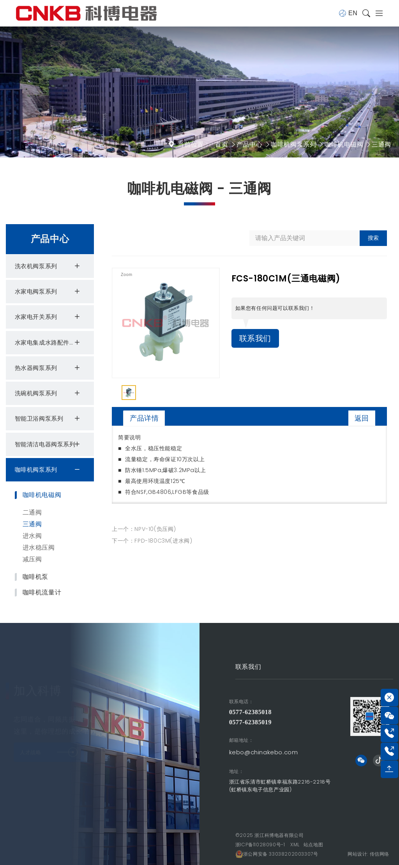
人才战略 (49, 743)
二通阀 (32, 512)
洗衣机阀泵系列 (48, 266)
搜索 (373, 238)
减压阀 (32, 559)
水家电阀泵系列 (48, 291)
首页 (221, 144)
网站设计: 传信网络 (368, 854)
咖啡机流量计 (42, 592)
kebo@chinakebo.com (214, 752)
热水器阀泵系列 (48, 368)
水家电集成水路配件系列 (48, 342)
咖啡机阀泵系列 (293, 144)
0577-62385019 (201, 722)
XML (295, 844)
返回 (362, 418)
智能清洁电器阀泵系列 (48, 444)
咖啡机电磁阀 (344, 144)
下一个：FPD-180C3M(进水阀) (152, 541)
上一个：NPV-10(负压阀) (144, 529)
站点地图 (313, 844)
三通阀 (381, 144)
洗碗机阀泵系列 (48, 393)
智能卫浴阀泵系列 (48, 418)
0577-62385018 (201, 712)
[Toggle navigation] (377, 13)
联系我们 (255, 338)
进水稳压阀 (39, 547)
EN (348, 13)
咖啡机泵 (35, 577)
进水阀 (32, 535)
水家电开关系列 (48, 317)
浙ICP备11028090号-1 (260, 844)
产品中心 (249, 144)
